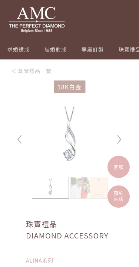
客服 (118, 167)
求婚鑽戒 (18, 49)
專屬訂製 (93, 49)
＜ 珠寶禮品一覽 (31, 71)
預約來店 (118, 195)
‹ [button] (20, 136)
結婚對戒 (55, 49)
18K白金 (69, 86)
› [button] (119, 136)
